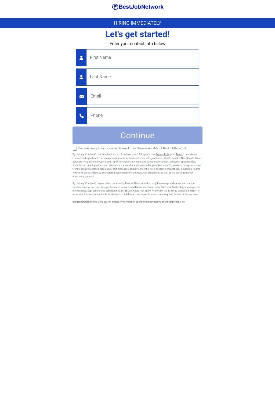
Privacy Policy (163, 154)
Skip (182, 201)
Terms (179, 154)
